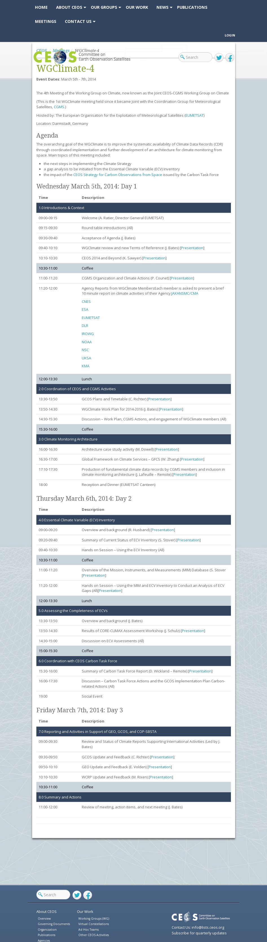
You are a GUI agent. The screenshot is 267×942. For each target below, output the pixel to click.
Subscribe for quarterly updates (199, 933)
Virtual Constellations (93, 924)
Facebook (229, 57)
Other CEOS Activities (93, 935)
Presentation (192, 247)
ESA (85, 309)
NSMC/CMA (188, 293)
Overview (44, 919)
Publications (46, 935)
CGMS (59, 106)
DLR (85, 325)
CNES (86, 301)
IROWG (88, 333)
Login (230, 35)
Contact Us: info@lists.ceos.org (198, 927)
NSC (85, 349)
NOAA (87, 341)
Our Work (85, 911)
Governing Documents (54, 924)
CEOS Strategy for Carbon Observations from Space (117, 174)
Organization (47, 930)
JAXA (175, 293)
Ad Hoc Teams (88, 930)
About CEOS (46, 911)
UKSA (86, 358)
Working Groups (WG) (93, 919)
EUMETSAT (195, 115)
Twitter (219, 57)
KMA (85, 365)
